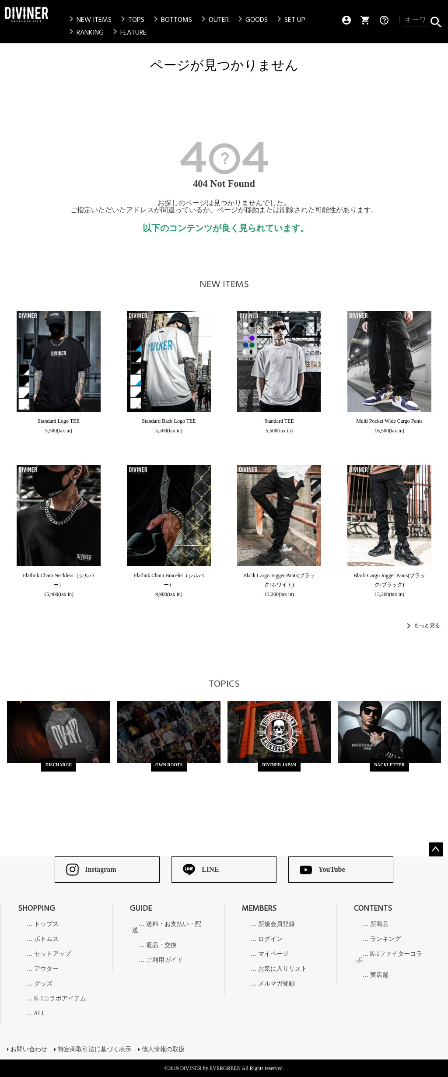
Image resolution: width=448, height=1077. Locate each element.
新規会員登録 (276, 924)
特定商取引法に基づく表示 (94, 1049)
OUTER (213, 20)
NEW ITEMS (89, 20)
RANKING (85, 32)
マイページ (273, 954)
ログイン (270, 939)
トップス (46, 924)
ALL (40, 1013)
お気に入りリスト (282, 969)
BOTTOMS (171, 20)
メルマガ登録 (276, 984)
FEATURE (128, 32)
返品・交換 (161, 945)
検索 (436, 20)
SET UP (289, 20)
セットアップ (52, 954)
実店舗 (379, 975)
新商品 (379, 924)
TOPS (131, 20)
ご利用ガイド (164, 960)
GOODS (251, 20)
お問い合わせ (28, 1049)
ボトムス (46, 939)
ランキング (385, 939)
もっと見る (427, 625)
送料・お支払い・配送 (166, 927)
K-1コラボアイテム (60, 999)
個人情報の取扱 (163, 1049)
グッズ (43, 984)
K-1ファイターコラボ (389, 957)
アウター (46, 969)
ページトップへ (436, 849)
